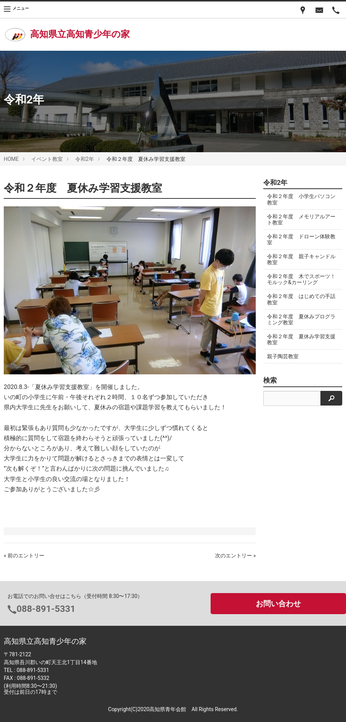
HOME (11, 159)
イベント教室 (47, 159)
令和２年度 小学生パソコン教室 (298, 199)
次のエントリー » (235, 555)
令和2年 (84, 159)
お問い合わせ (278, 603)
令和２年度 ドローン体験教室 (298, 239)
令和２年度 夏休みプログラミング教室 (298, 319)
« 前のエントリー (24, 555)
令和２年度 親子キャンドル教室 (298, 259)
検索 (270, 380)
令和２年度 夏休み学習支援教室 (298, 339)
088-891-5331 (46, 609)
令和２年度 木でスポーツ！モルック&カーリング (297, 279)
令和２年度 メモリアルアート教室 (298, 219)
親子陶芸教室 (283, 356)
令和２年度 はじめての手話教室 (298, 299)
